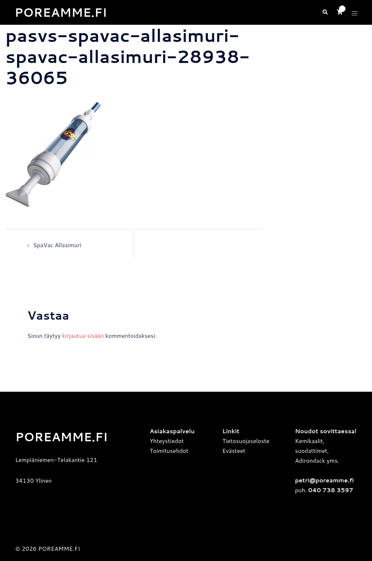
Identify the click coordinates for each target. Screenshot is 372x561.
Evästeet (233, 450)
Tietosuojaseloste (246, 440)
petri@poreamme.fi (324, 480)
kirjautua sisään (83, 335)
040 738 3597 (330, 490)
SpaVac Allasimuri (57, 245)
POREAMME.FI (61, 12)
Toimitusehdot (169, 450)
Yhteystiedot (167, 440)
